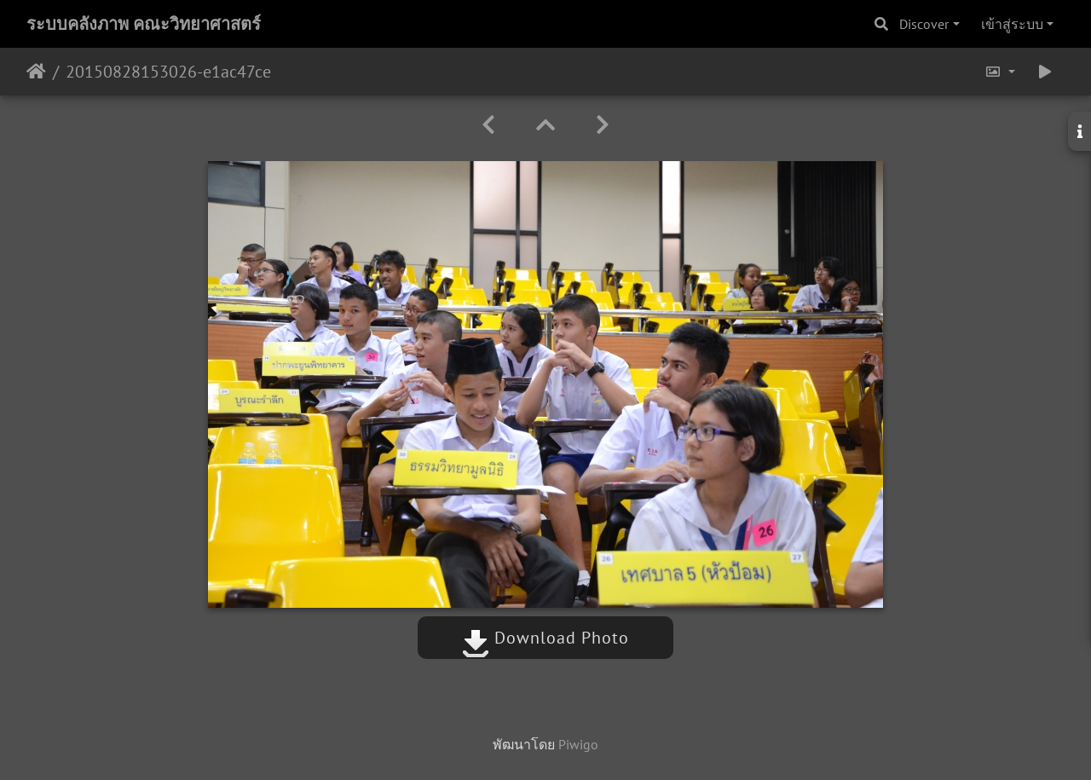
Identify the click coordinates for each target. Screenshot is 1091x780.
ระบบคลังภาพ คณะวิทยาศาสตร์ (143, 24)
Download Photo (545, 638)
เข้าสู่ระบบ (1012, 23)
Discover (924, 23)
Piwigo (578, 744)
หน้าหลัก (36, 71)
